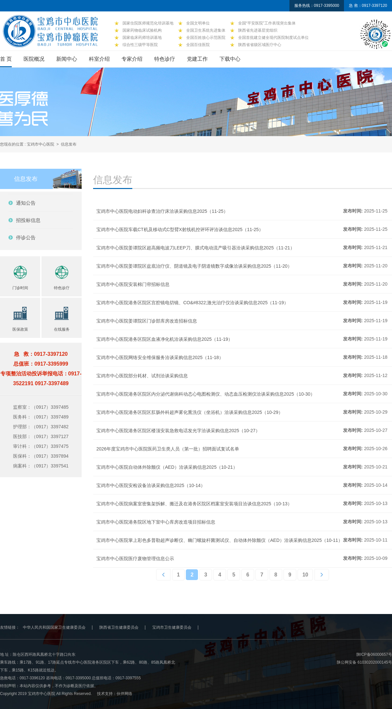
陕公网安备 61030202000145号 (364, 662)
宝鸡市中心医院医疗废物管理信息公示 (135, 558)
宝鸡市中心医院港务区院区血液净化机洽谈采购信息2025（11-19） (164, 339)
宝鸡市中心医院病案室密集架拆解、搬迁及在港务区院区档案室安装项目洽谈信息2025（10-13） (194, 503)
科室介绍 (99, 59)
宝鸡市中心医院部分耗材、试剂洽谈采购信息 (142, 375)
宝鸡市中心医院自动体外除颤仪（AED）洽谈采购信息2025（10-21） (166, 467)
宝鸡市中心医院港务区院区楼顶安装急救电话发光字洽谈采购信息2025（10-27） (178, 430)
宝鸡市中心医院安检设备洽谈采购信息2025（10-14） (150, 485)
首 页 (6, 59)
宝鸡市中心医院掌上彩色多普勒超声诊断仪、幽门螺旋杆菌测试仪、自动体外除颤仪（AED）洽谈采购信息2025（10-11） (219, 540)
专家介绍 (132, 59)
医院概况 (34, 59)
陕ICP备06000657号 (374, 654)
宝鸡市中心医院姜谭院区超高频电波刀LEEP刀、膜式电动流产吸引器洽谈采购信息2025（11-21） (195, 247)
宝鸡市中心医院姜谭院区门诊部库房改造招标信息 (146, 320)
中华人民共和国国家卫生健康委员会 (54, 627)
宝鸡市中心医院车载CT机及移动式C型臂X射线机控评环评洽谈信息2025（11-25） (179, 229)
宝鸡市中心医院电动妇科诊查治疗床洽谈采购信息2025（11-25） (162, 211)
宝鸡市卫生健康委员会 (171, 627)
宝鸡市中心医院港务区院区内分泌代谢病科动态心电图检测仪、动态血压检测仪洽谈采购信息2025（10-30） (205, 394)
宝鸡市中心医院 (40, 144)
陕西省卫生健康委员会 (119, 627)
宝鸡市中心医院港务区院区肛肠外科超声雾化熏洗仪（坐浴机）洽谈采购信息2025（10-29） (189, 412)
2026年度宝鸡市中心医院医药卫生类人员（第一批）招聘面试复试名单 (167, 448)
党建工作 (197, 59)
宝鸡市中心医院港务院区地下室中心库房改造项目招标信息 (155, 522)
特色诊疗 (164, 59)
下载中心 (230, 59)
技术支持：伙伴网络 (114, 693)
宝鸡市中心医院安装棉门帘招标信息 (133, 284)
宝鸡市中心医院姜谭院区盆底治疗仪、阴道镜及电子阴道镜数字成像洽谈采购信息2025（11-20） (194, 266)
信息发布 (68, 144)
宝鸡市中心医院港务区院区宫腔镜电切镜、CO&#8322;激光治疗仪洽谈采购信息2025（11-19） (192, 302)
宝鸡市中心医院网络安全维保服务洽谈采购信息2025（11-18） (159, 357)
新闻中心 (66, 59)
